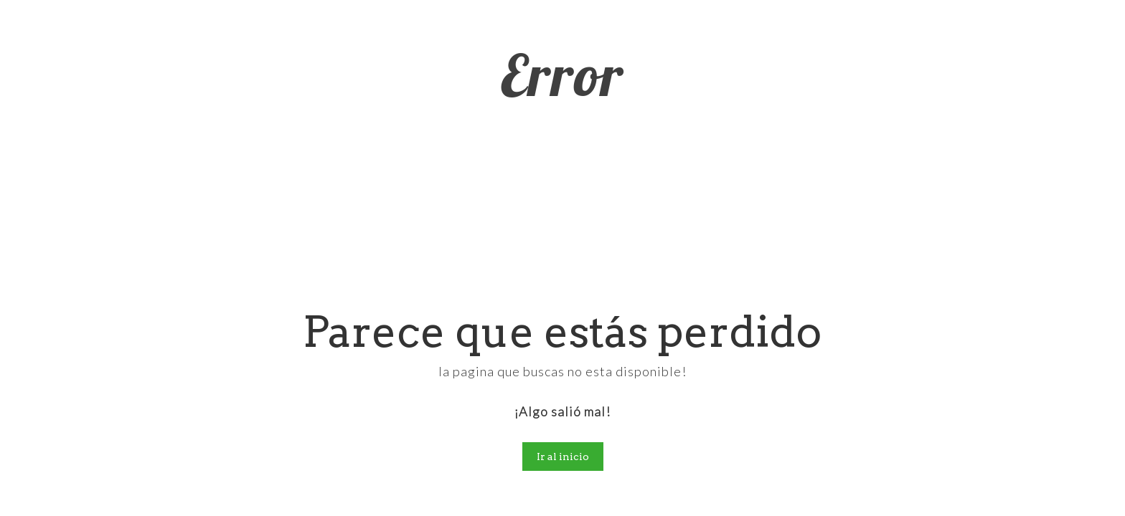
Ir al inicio (563, 456)
